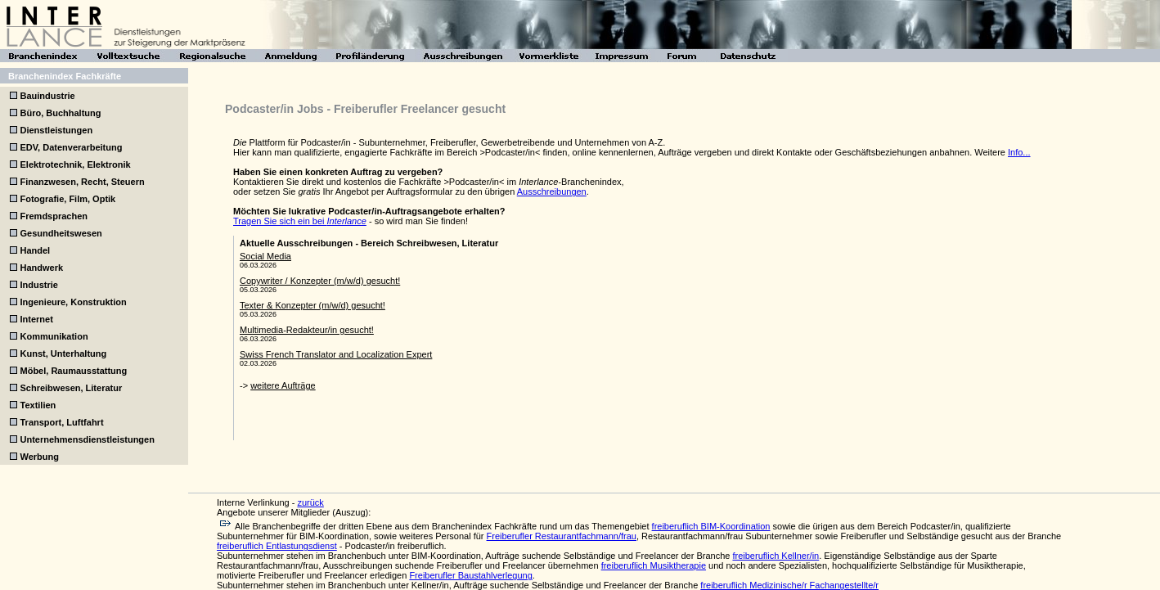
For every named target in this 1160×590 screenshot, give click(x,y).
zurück (310, 502)
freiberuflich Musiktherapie (653, 565)
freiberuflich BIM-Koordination (711, 526)
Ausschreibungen (552, 191)
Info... (1019, 152)
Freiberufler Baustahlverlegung (470, 575)
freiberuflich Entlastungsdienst (277, 546)
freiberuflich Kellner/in (775, 556)
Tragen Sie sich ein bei (299, 221)
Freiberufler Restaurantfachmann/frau (561, 536)
